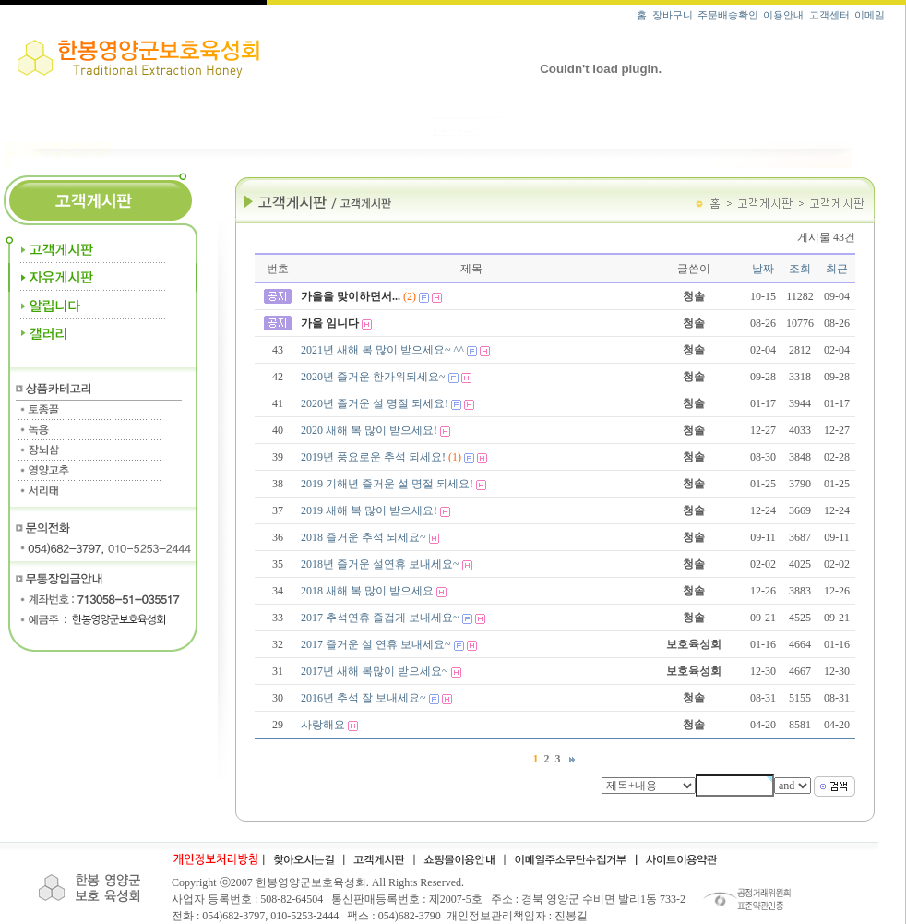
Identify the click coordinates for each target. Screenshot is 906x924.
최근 (837, 268)
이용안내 (783, 15)
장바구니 (672, 15)
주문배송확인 (727, 15)
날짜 (763, 268)
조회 (800, 268)
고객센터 (829, 15)
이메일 (869, 15)
